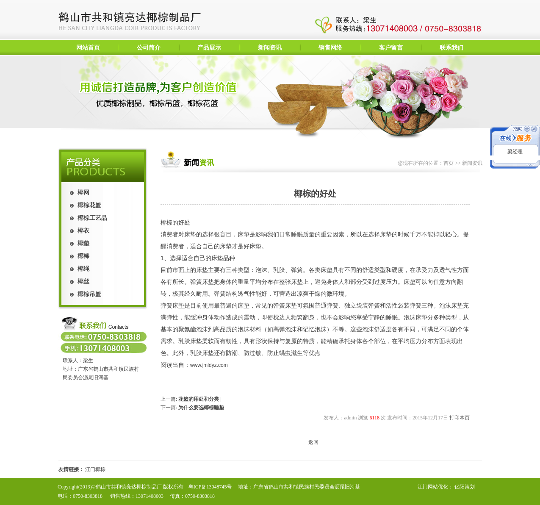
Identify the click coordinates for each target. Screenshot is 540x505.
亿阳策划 (464, 487)
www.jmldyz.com (209, 365)
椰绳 (83, 269)
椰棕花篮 (89, 205)
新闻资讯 (270, 47)
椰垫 (83, 243)
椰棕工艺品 (92, 218)
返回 (313, 442)
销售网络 (330, 47)
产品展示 (209, 47)
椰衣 (83, 231)
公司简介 (149, 47)
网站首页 (88, 47)
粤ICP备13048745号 (210, 487)
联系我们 (451, 47)
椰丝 (83, 281)
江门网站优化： (435, 487)
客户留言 (391, 47)
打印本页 (459, 418)
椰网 (83, 192)
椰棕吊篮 (89, 294)
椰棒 (83, 256)
